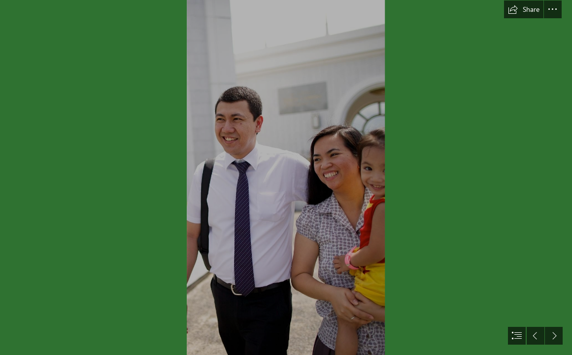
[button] (523, 9)
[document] (286, 177)
